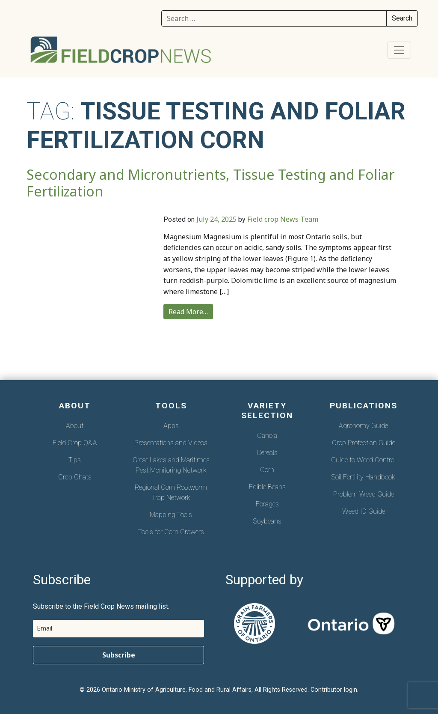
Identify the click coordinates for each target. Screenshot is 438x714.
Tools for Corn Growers (171, 532)
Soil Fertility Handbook (363, 477)
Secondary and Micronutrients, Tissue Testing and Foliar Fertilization (211, 182)
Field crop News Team (282, 219)
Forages (267, 504)
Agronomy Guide (363, 426)
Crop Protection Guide (363, 443)
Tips (74, 460)
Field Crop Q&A (75, 443)
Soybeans (267, 521)
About (74, 426)
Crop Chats (75, 477)
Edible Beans (267, 487)
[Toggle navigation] (399, 50)
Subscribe (118, 655)
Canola (267, 435)
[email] (118, 628)
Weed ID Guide (363, 511)
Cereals (267, 453)
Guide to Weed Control (363, 460)
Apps (171, 426)
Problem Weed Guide (363, 494)
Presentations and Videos (170, 443)
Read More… (188, 311)
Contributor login (334, 689)
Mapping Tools (171, 515)
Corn (267, 470)
